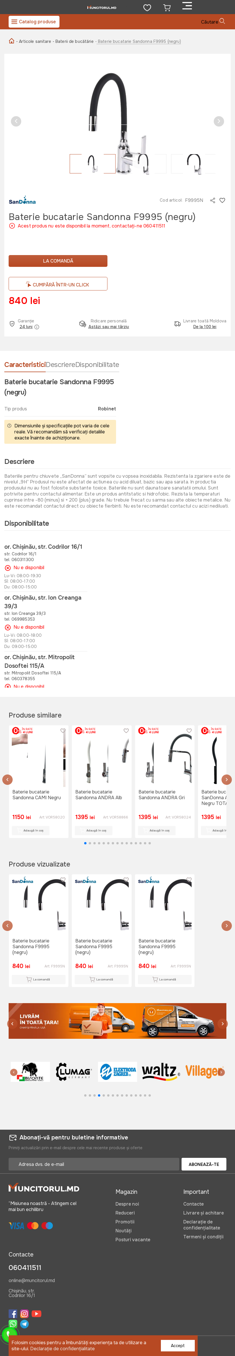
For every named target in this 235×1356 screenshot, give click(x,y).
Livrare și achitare (203, 1213)
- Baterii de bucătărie (73, 41)
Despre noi (127, 1204)
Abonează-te (204, 1164)
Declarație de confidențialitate (201, 1225)
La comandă (58, 261)
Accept (178, 1345)
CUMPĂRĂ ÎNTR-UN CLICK (61, 285)
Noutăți (123, 1231)
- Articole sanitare (33, 41)
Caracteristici (25, 364)
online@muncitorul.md (32, 1281)
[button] (16, 121)
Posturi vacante (132, 1240)
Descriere (60, 364)
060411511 (25, 1267)
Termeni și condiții (203, 1237)
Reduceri (125, 1213)
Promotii (124, 1222)
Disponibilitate (97, 364)
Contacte (193, 1204)
